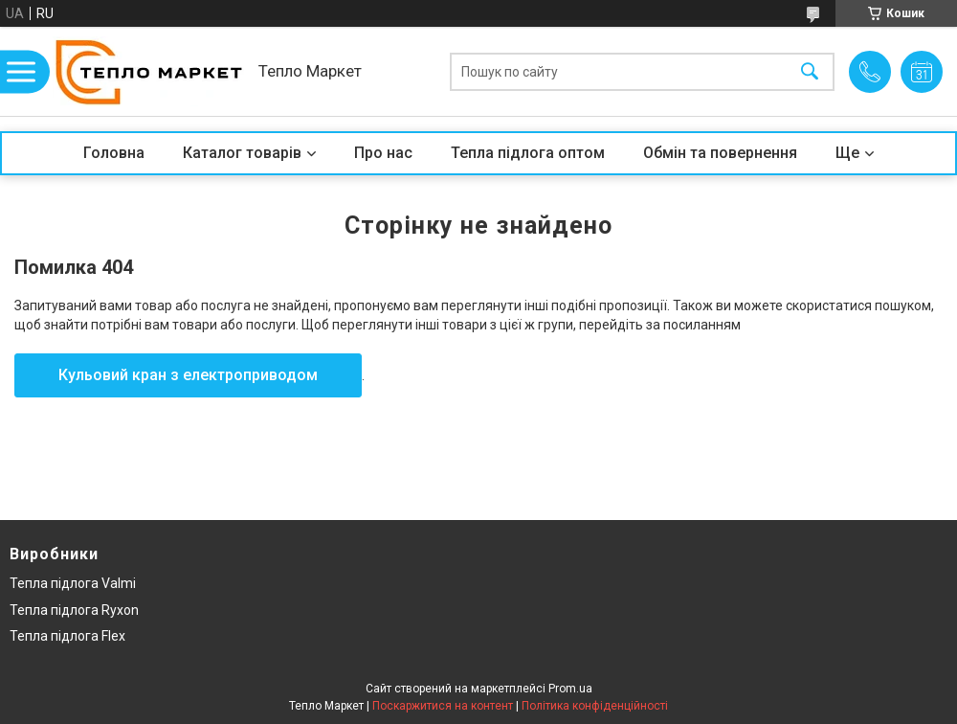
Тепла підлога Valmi (73, 583)
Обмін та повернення (720, 153)
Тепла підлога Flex (67, 636)
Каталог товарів (242, 153)
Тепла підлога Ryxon (74, 610)
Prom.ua (570, 688)
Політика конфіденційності (595, 706)
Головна (114, 153)
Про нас (383, 153)
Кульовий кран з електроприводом (188, 375)
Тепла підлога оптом (528, 153)
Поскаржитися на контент (442, 706)
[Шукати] (810, 71)
